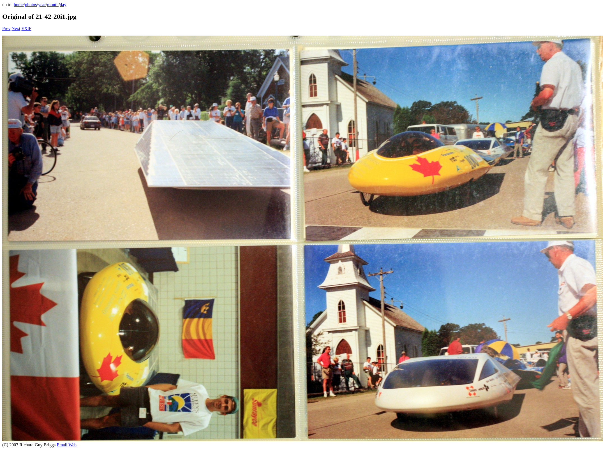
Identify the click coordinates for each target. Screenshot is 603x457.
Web (72, 444)
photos (31, 4)
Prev (6, 28)
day (63, 4)
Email (62, 444)
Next (15, 28)
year (42, 4)
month (53, 4)
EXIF (26, 28)
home (19, 4)
